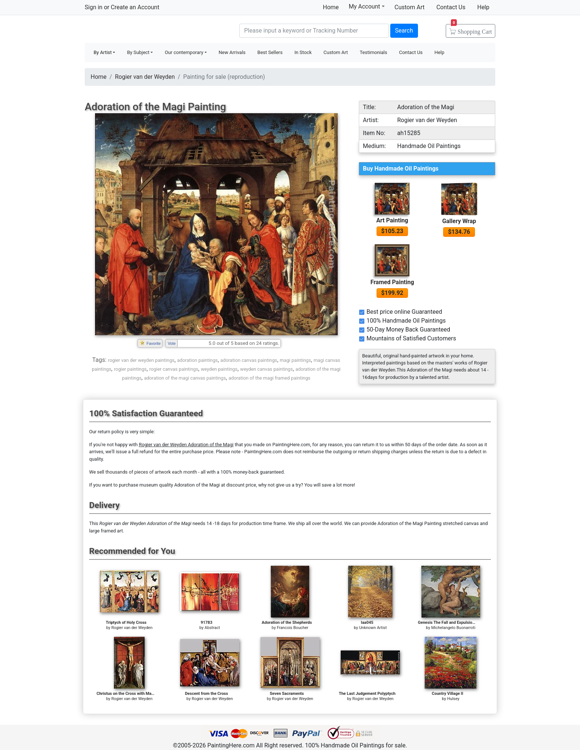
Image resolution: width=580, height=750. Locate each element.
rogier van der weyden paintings (141, 360)
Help (483, 7)
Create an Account (135, 7)
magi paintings (295, 360)
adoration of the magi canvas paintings (185, 378)
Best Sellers (270, 52)
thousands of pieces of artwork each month (151, 472)
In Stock (303, 52)
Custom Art (410, 7)
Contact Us (451, 7)
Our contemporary (184, 52)
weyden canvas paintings (266, 369)
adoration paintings (197, 360)
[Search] (314, 31)
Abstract (212, 627)
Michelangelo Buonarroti (453, 627)
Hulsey (453, 698)
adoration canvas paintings (248, 360)
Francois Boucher (292, 627)
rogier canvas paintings (173, 369)
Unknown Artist (373, 627)
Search (404, 30)
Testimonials (373, 52)
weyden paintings (219, 369)
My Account (367, 6)
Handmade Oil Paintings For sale (140, 30)
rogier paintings (130, 369)
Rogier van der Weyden (145, 76)
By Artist (103, 52)
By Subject (138, 52)
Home (331, 7)
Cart (471, 29)
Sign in (93, 7)
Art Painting (392, 220)
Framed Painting (392, 282)
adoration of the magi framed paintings (270, 378)
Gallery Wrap (459, 221)
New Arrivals (232, 52)
